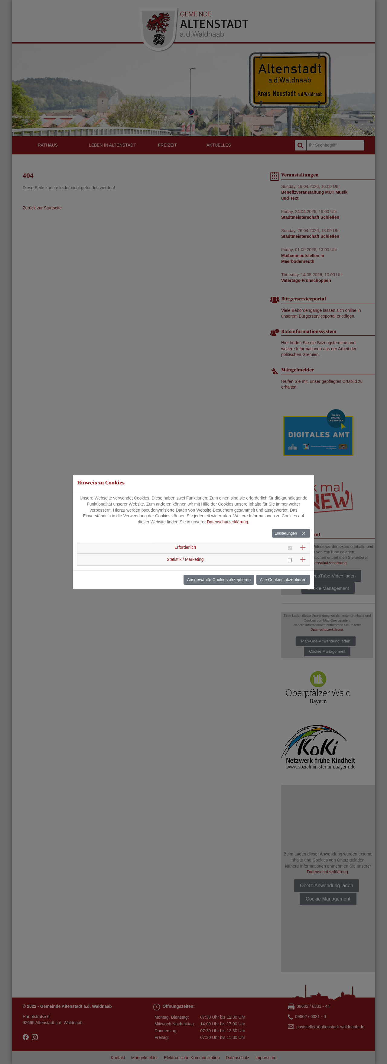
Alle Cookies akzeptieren (283, 579)
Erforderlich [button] (185, 547)
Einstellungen (286, 533)
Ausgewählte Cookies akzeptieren (219, 579)
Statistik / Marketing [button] (185, 559)
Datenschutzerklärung (227, 521)
